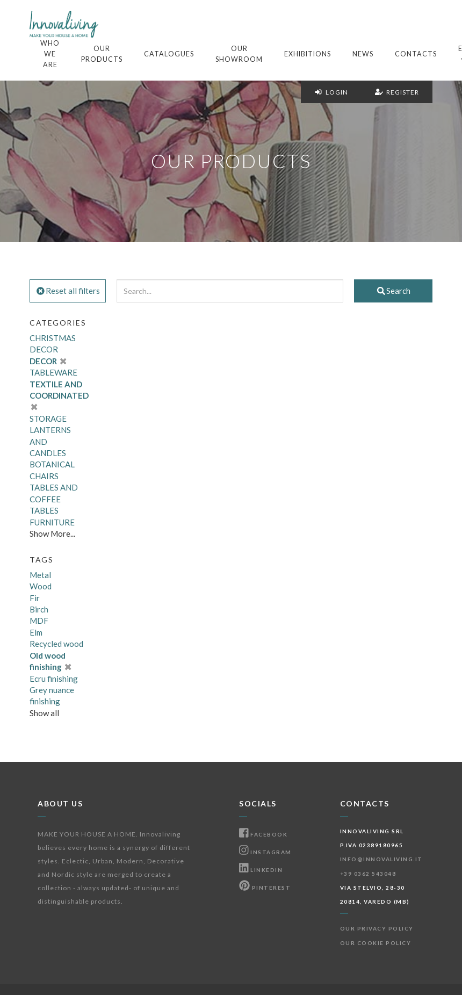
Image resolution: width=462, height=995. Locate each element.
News (362, 54)
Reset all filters (67, 290)
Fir (35, 598)
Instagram (265, 852)
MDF (39, 620)
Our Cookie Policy (376, 943)
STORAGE (48, 418)
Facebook (263, 834)
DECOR (48, 361)
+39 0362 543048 (368, 873)
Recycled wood (56, 643)
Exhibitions (307, 54)
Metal (40, 575)
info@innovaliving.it (381, 859)
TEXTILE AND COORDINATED (59, 395)
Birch (39, 609)
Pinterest (265, 887)
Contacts (416, 54)
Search (393, 290)
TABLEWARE (53, 372)
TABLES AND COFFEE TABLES (54, 498)
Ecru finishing (54, 678)
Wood (41, 586)
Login (331, 92)
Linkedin (261, 870)
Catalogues (169, 54)
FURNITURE (52, 522)
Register (397, 92)
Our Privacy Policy (377, 928)
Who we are (50, 54)
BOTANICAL (52, 464)
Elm (36, 632)
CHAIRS (44, 476)
